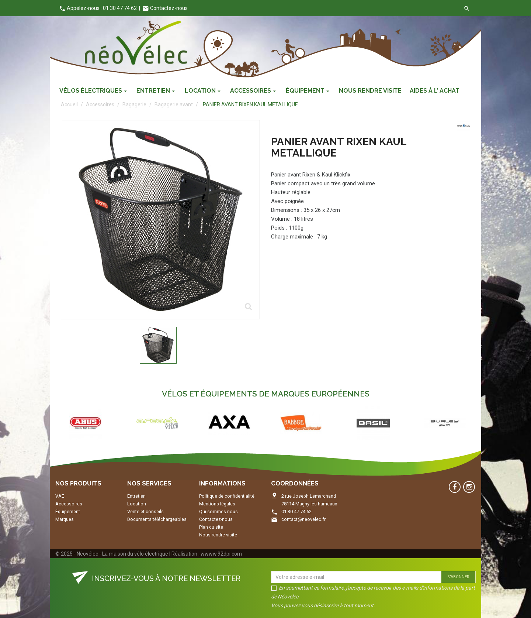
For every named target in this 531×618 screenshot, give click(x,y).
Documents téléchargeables (157, 519)
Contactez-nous (165, 8)
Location (136, 504)
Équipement (67, 511)
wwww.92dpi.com (221, 554)
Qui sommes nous (218, 511)
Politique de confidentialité (226, 496)
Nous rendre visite (218, 535)
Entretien (136, 496)
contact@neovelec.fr (303, 519)
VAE (59, 496)
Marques (64, 519)
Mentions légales (217, 504)
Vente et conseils (145, 511)
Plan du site (211, 527)
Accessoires (68, 504)
